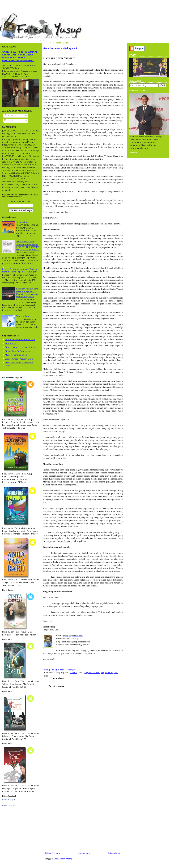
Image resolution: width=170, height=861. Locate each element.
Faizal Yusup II (8, 800)
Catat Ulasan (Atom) (63, 858)
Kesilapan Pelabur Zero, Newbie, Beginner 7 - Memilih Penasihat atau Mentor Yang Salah (27, 292)
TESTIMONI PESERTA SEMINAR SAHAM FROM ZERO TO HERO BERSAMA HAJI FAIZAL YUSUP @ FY (27, 245)
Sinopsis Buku (22, 222)
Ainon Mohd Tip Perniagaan (17, 351)
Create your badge (10, 805)
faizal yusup (8, 14)
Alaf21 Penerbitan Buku (16, 354)
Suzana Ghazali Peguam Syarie (19, 358)
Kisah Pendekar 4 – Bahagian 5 (60, 48)
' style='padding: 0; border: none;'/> (59, 669)
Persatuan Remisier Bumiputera (20, 339)
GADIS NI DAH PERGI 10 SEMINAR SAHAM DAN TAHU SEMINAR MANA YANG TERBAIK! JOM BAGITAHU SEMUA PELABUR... (19, 56)
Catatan (9, 115)
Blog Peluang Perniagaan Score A (20, 347)
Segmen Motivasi (92, 672)
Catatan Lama (114, 853)
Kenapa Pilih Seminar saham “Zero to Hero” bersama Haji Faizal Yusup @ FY (19, 270)
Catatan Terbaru (52, 853)
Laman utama (84, 853)
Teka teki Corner (24, 316)
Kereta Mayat (11, 343)
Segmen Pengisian (109, 672)
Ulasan (8, 120)
